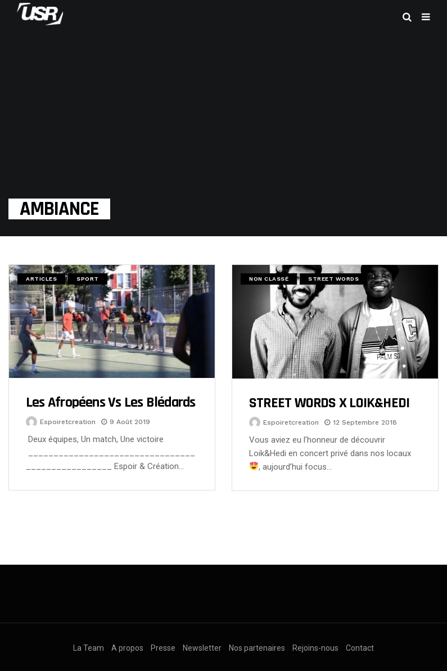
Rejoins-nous (315, 647)
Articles (41, 279)
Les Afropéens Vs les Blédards (110, 402)
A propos (127, 647)
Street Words (333, 279)
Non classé (268, 279)
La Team (88, 647)
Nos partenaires (257, 647)
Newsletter (202, 647)
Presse (163, 647)
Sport (87, 279)
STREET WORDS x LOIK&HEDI (329, 403)
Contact (360, 647)
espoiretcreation (68, 422)
